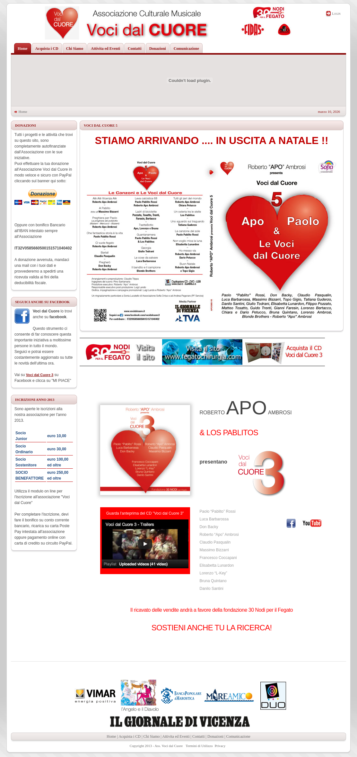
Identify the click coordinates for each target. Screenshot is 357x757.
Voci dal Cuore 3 (39, 375)
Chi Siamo (151, 736)
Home (23, 111)
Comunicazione (238, 736)
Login (336, 13)
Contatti (198, 736)
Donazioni (215, 736)
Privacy (220, 746)
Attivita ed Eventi (175, 736)
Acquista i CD (129, 736)
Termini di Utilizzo (199, 746)
